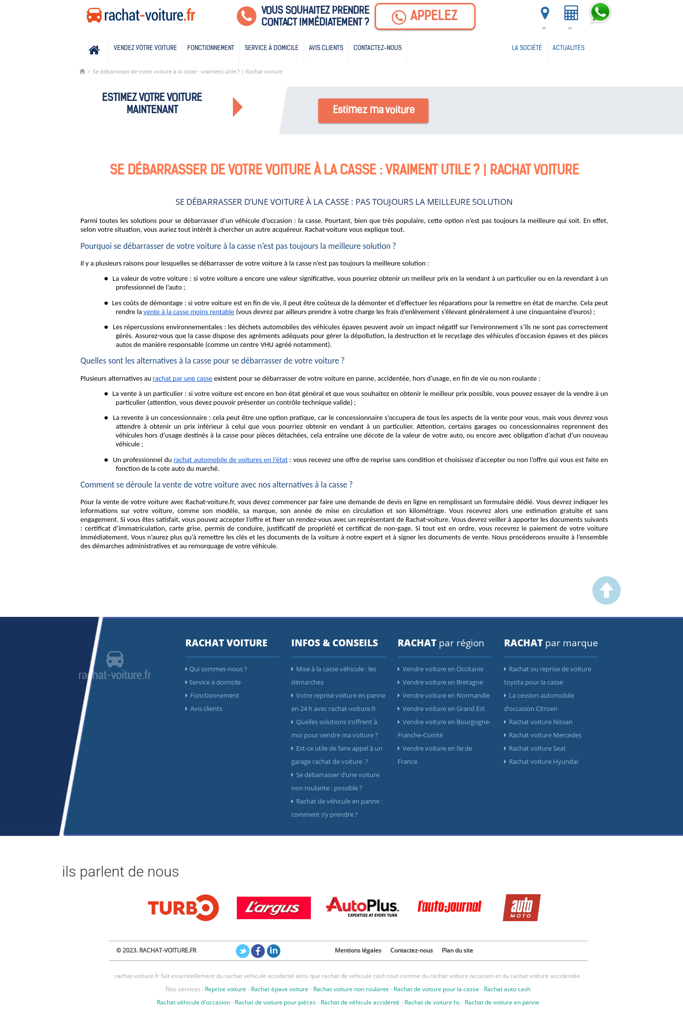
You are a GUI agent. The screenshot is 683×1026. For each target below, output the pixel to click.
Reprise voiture (225, 989)
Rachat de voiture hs (432, 1002)
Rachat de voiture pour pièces (275, 1002)
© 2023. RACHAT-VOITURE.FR (156, 950)
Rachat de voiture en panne (502, 1002)
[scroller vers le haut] (606, 602)
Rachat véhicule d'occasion (193, 1002)
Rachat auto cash (507, 989)
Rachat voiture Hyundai (541, 761)
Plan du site (457, 950)
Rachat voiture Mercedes (543, 735)
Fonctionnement (210, 48)
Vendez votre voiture (145, 48)
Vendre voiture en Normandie (444, 695)
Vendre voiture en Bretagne (440, 682)
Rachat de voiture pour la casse (436, 989)
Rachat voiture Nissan (538, 721)
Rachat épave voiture (279, 989)
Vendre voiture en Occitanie (440, 668)
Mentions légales (358, 950)
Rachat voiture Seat (535, 748)
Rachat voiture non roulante (351, 989)
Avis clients (326, 48)
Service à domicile (272, 48)
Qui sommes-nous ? (216, 668)
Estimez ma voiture (374, 111)
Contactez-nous (378, 48)
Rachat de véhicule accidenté (360, 1002)
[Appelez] (425, 16)
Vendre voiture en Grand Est (441, 708)
